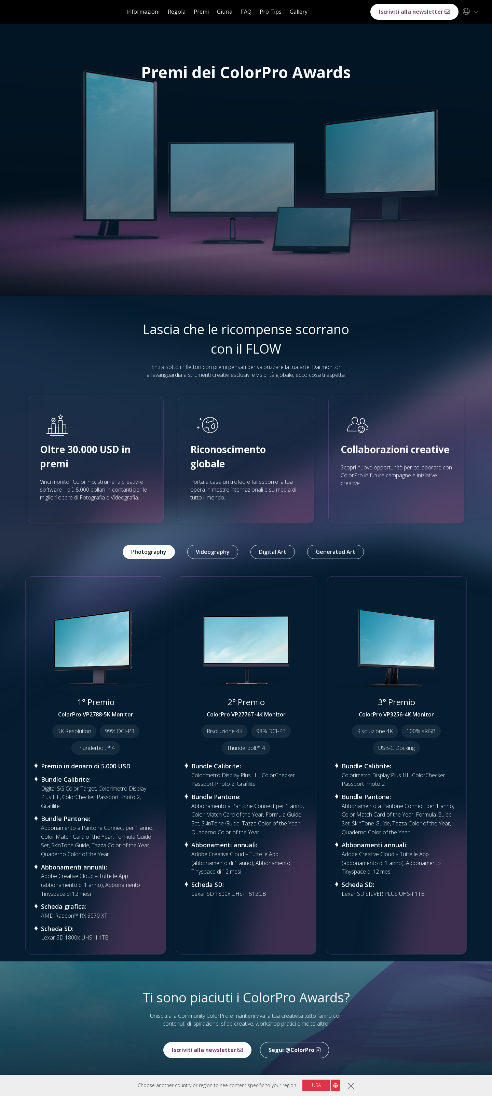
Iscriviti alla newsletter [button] (414, 11)
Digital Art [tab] (272, 552)
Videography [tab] (213, 552)
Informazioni (143, 11)
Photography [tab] (148, 552)
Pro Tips (271, 11)
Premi (201, 11)
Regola (177, 11)
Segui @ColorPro (294, 1050)
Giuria (224, 11)
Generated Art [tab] (335, 552)
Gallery (299, 11)
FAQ (246, 11)
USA (316, 1085)
